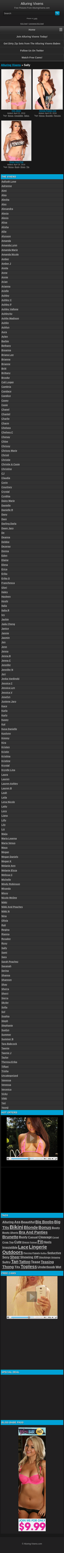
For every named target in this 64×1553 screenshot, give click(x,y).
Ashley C (7, 300)
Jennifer (6, 665)
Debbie (6, 542)
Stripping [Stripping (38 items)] (55, 1257)
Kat (3, 724)
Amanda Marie (10, 250)
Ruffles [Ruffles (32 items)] (44, 1253)
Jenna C (6, 660)
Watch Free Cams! (32, 57)
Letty (4, 806)
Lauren (6, 779)
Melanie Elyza (9, 870)
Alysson (6, 236)
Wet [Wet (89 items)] (58, 1267)
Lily (4, 825)
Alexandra (7, 209)
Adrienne (7, 186)
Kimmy (6, 738)
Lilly (4, 820)
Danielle (6, 505)
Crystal (6, 491)
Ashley (5, 295)
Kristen (6, 747)
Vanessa (6, 1080)
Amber (5, 259)
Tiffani (5, 1066)
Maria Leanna (9, 838)
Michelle (6, 879)
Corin (5, 482)
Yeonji (5, 1107)
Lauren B (7, 788)
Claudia (6, 478)
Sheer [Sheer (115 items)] (15, 1257)
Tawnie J (6, 1053)
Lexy (4, 811)
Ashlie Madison (10, 318)
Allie (4, 231)
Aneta (5, 268)
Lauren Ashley (10, 783)
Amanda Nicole (10, 254)
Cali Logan (8, 382)
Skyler (5, 1003)
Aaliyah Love (9, 181)
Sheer (22, 167)
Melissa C (7, 875)
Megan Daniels (10, 857)
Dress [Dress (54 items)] (25, 1242)
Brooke (6, 378)
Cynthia (6, 496)
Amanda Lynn (9, 245)
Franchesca (8, 583)
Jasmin (6, 638)
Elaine (5, 560)
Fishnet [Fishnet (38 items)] (33, 1242)
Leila (4, 797)
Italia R (5, 610)
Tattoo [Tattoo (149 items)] (24, 1262)
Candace (6, 391)
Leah (4, 793)
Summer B (7, 1039)
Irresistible (18, 116)
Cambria (6, 387)
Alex (4, 204)
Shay (4, 984)
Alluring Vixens (11, 65)
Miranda (6, 888)
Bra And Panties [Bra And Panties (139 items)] (33, 1232)
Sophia (6, 1016)
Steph (5, 1021)
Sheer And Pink (16, 162)
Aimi (4, 190)
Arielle (5, 291)
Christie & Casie (11, 464)
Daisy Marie (8, 501)
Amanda (6, 241)
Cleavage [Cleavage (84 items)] (45, 1237)
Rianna (6, 934)
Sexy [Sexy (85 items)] (6, 1257)
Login (35, 18)
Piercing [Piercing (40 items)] (28, 1253)
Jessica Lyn (8, 688)
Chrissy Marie (9, 450)
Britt (4, 368)
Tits (27, 167)
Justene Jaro (9, 701)
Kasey (5, 720)
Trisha (5, 1071)
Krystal (6, 765)
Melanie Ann (9, 866)
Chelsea (6, 428)
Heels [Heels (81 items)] (48, 1242)
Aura (4, 332)
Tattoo (26, 116)
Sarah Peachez (10, 962)
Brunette (49, 116)
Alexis (5, 218)
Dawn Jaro (8, 528)
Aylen (5, 336)
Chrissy (6, 446)
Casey (5, 400)
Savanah (6, 966)
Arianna (6, 286)
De (3, 533)
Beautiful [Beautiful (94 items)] (28, 1222)
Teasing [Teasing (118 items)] (47, 1262)
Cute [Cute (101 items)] (18, 1242)
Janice (5, 628)
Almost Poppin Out (47, 111)
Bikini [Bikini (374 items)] (16, 1227)
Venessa (6, 1085)
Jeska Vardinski (10, 679)
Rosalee (6, 939)
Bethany (6, 346)
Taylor (5, 1057)
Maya (5, 847)
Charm (5, 423)
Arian (5, 282)
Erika (4, 574)
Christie (6, 460)
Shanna (6, 975)
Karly (5, 715)
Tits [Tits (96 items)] (17, 1267)
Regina (6, 930)
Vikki (4, 1098)
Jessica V (7, 692)
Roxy (4, 943)
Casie (5, 405)
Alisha (5, 227)
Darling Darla (9, 523)
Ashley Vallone (10, 309)
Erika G (6, 578)
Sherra (5, 989)
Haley (5, 592)
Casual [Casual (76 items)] (33, 1237)
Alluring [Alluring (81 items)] (8, 1222)
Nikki (4, 902)
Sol (3, 1012)
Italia (4, 606)
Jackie (5, 619)
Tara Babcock (9, 1044)
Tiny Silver (16, 111)
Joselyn (6, 697)
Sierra (5, 998)
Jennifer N (7, 670)
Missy (5, 893)
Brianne (6, 364)
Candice (6, 396)
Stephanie (7, 1025)
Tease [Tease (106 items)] (35, 1262)
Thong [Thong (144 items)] (8, 1267)
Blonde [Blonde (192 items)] (31, 1227)
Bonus (10, 116)
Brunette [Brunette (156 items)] (10, 1237)
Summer (6, 1034)
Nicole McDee (9, 898)
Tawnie (5, 1048)
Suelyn (5, 1030)
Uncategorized (10, 1075)
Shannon (7, 980)
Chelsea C (7, 432)
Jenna (5, 651)
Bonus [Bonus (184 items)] (45, 1227)
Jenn (4, 647)
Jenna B (6, 656)
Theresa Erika (9, 1062)
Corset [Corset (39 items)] (55, 1237)
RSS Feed (23, 24)
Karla (5, 711)
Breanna (6, 350)
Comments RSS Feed (36, 24)
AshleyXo (7, 314)
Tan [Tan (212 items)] (14, 1261)
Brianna (6, 359)
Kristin (5, 752)
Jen (4, 642)
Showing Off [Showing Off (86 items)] (29, 1257)
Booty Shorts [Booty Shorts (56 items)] (10, 1232)
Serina (5, 971)
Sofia (4, 1007)
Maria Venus (9, 843)
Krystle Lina (8, 770)
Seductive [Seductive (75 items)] (54, 1253)
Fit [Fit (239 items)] (40, 1241)
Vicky (5, 1094)
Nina (4, 916)
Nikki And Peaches (12, 907)
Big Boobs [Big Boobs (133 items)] (44, 1222)
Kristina (6, 756)
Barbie (5, 341)
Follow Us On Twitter (32, 50)
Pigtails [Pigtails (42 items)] (36, 1253)
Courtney (7, 487)
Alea (4, 195)
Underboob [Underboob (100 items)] (46, 1267)
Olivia (5, 920)
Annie (5, 277)
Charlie (6, 419)
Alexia (5, 213)
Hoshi (5, 601)
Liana (5, 815)
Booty (17, 167)
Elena (5, 565)
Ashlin (5, 323)
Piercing (57, 116)
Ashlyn (6, 327)
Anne (5, 273)
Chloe (5, 441)
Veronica (6, 1089)
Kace (4, 706)
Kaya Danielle (9, 729)
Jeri (4, 674)
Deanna (6, 537)
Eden (4, 555)
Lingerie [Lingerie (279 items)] (38, 1247)
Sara (4, 957)
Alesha (5, 199)
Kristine (6, 761)
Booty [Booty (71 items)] (56, 1228)
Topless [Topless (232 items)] (29, 1266)
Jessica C (7, 683)
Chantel (6, 414)
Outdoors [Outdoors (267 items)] (12, 1252)
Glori (4, 587)
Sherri (5, 993)
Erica (4, 569)
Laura (5, 774)
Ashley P (7, 304)
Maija (5, 834)
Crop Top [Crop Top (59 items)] (8, 1242)
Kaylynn (6, 733)
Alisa (4, 222)
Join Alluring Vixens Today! (32, 36)
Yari (4, 1103)
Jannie (5, 633)
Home (32, 29)
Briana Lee (8, 355)
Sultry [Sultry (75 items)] (6, 1262)
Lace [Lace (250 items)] (23, 1247)
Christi (5, 455)
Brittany (6, 373)
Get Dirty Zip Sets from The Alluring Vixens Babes (32, 43)
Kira (4, 742)
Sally (4, 948)
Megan (5, 852)
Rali (4, 925)
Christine (7, 469)
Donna (5, 551)
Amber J (6, 263)
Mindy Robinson (11, 884)
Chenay (6, 437)
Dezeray (6, 546)
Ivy (3, 615)
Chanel (6, 409)
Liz (3, 829)
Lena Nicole (8, 802)
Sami (4, 952)
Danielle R (7, 510)
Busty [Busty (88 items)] (23, 1237)
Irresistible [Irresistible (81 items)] (10, 1247)
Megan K (6, 861)
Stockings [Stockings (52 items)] (45, 1257)
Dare (4, 519)
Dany (4, 514)
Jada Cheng (8, 624)
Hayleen (6, 596)
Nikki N (6, 911)
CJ (3, 473)
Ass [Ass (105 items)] (17, 1222)
